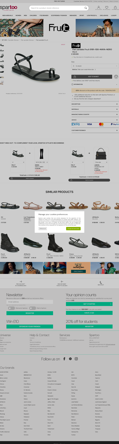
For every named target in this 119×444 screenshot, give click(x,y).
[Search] (86, 8)
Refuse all (43, 228)
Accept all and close (73, 228)
